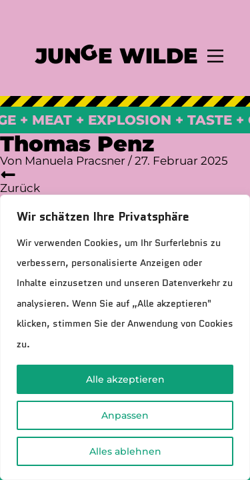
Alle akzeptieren (125, 379)
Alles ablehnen (125, 451)
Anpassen (125, 415)
